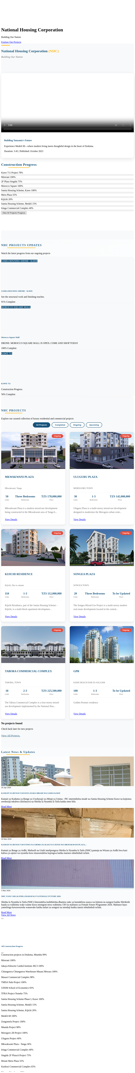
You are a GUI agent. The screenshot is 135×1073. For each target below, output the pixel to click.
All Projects (41, 425)
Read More (6, 806)
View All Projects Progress (13, 213)
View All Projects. (10, 735)
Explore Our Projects (11, 42)
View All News (8, 915)
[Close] (2, 918)
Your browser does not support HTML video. (67, 102)
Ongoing (77, 425)
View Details (11, 519)
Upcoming (94, 425)
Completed (60, 425)
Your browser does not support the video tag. (23, 12)
